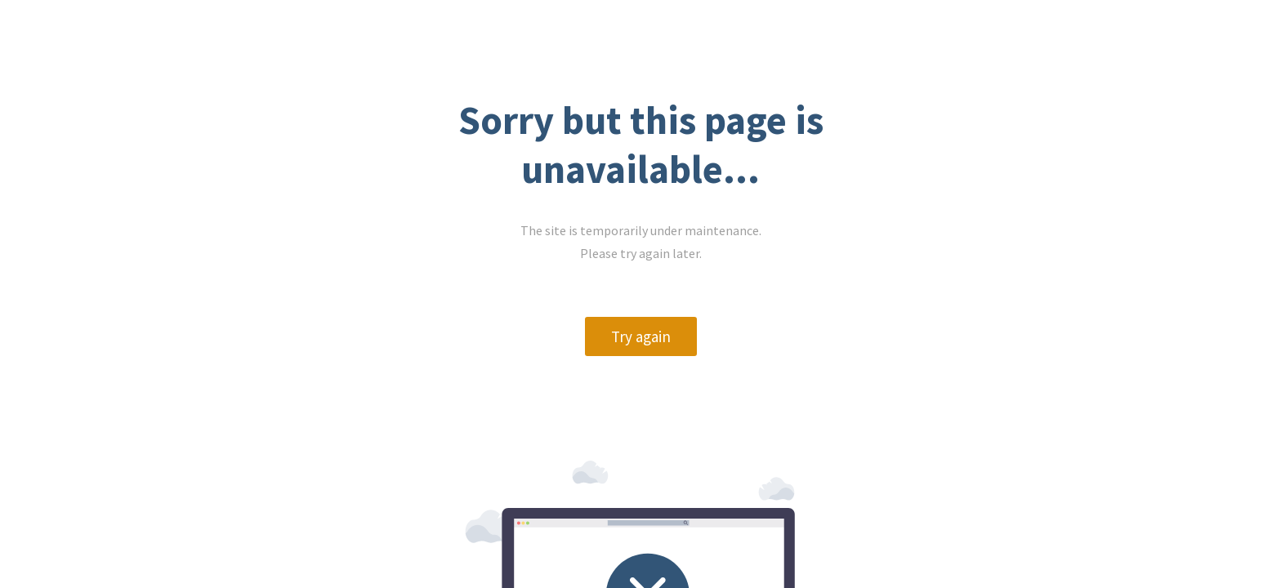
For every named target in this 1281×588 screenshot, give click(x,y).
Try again (214, 374)
